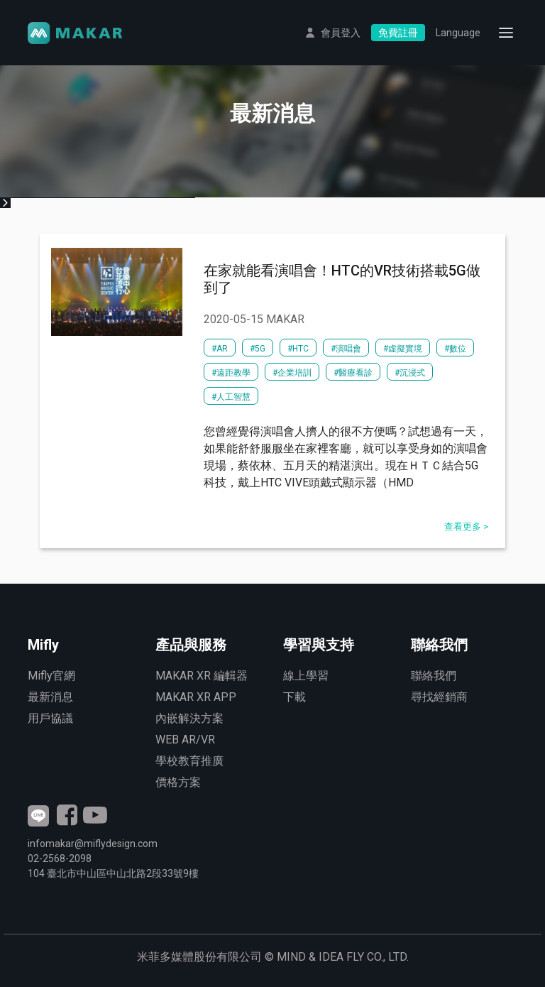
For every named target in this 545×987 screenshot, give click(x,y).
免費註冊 (398, 32)
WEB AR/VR (185, 739)
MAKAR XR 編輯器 (201, 675)
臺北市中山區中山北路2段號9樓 (113, 873)
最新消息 (50, 697)
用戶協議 (50, 718)
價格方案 (178, 782)
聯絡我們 (433, 675)
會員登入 (340, 32)
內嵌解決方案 (189, 718)
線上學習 (306, 675)
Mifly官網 (51, 675)
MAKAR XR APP (195, 697)
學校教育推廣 (189, 761)
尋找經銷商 (439, 697)
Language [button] (458, 32)
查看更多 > (466, 526)
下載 (294, 697)
